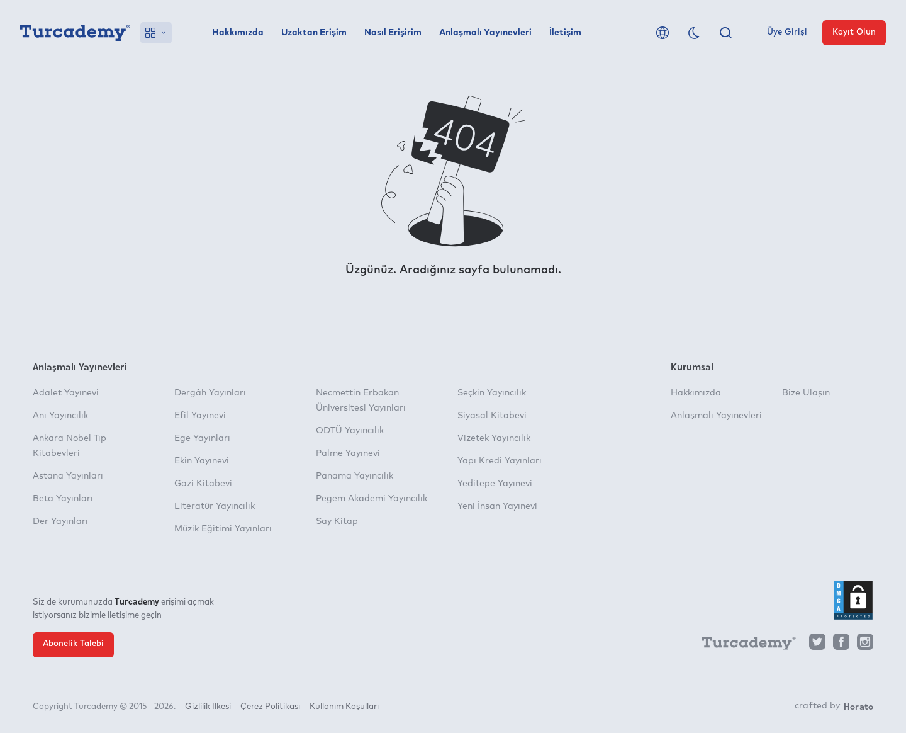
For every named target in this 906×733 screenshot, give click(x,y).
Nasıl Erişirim (393, 32)
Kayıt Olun (854, 32)
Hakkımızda (238, 32)
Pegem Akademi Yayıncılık (371, 498)
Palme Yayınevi (348, 453)
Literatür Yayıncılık (214, 506)
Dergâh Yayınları (210, 393)
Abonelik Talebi (73, 644)
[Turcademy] (743, 645)
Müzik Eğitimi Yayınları (223, 529)
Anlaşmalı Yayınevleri (485, 32)
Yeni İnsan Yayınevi (497, 506)
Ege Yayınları (202, 438)
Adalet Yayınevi (66, 393)
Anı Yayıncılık (60, 415)
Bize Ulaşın (806, 393)
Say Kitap (337, 521)
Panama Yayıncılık (354, 476)
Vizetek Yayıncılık (493, 438)
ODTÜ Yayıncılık (350, 430)
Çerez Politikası (270, 706)
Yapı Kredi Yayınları (499, 461)
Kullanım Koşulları (344, 706)
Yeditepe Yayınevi (494, 483)
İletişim (565, 32)
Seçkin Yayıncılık (491, 393)
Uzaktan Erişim (314, 32)
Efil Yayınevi (200, 415)
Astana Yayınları (68, 476)
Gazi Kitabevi (203, 483)
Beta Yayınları (63, 498)
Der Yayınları (60, 521)
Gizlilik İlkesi (208, 706)
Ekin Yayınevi (201, 461)
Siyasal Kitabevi (492, 415)
